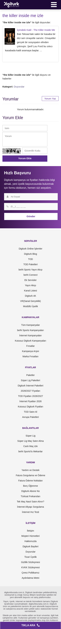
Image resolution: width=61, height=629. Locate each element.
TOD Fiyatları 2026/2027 (30, 396)
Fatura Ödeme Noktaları (30, 480)
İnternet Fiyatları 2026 (30, 401)
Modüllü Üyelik (30, 306)
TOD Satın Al (30, 411)
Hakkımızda (31, 541)
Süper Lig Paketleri (30, 380)
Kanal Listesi (30, 290)
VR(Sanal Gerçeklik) (30, 301)
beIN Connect (31, 275)
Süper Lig (30, 435)
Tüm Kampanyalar (30, 325)
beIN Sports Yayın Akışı (30, 269)
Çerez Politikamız (30, 572)
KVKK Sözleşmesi (30, 567)
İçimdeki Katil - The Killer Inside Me (36, 30)
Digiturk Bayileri (30, 546)
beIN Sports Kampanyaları (30, 330)
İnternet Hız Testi (30, 512)
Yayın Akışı (30, 285)
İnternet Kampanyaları (30, 335)
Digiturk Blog (30, 254)
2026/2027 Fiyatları (30, 391)
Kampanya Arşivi (30, 351)
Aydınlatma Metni (30, 578)
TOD (30, 259)
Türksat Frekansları (30, 496)
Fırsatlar (30, 346)
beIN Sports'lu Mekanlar (30, 451)
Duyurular (19, 86)
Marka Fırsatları (30, 356)
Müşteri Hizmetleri (30, 536)
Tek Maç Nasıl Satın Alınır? (30, 501)
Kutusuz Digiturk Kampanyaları (30, 340)
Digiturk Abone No (30, 491)
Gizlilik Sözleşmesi (30, 562)
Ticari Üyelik (30, 557)
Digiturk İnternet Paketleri (30, 385)
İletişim (30, 530)
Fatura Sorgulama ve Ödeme (30, 475)
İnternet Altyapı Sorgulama (30, 506)
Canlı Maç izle (30, 446)
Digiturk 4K (30, 296)
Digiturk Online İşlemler (30, 248)
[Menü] (54, 4)
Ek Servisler (30, 280)
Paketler (30, 375)
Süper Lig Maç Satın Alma (30, 441)
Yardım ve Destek (30, 470)
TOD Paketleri (30, 264)
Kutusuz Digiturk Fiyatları (30, 406)
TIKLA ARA (30, 625)
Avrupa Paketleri (30, 417)
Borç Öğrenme (30, 486)
